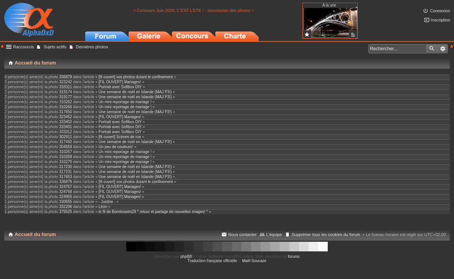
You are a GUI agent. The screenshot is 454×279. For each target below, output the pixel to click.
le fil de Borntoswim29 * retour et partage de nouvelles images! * (153, 212)
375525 (65, 212)
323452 (65, 117)
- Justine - (107, 202)
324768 (65, 192)
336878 (65, 182)
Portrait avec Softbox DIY (120, 87)
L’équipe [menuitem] (274, 234)
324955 (65, 197)
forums (294, 256)
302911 (65, 137)
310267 (65, 152)
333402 (65, 122)
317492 (65, 142)
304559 (65, 147)
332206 (65, 207)
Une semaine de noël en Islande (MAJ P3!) (135, 92)
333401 (65, 127)
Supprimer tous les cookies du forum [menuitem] (326, 234)
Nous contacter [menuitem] (242, 234)
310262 (65, 102)
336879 (65, 77)
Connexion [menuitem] (440, 10)
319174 (65, 92)
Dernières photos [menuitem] (92, 47)
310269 (65, 157)
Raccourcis (23, 47)
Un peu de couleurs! (116, 147)
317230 (65, 167)
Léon (103, 207)
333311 (65, 87)
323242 (65, 82)
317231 (65, 172)
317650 (65, 112)
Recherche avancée (442, 48)
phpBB (186, 256)
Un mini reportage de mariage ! (125, 102)
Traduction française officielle (212, 261)
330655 (65, 202)
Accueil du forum (35, 234)
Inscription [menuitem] (440, 20)
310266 (65, 107)
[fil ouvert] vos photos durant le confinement (136, 77)
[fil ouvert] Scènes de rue (120, 137)
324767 (65, 187)
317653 (65, 177)
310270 (65, 162)
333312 (65, 132)
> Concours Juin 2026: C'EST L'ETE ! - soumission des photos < (193, 10)
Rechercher (431, 48)
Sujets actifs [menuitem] (54, 47)
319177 (65, 97)
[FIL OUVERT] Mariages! (120, 82)
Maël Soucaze (254, 261)
